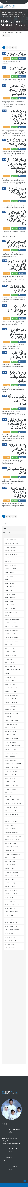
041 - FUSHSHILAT (10, 684)
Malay (22, 14)
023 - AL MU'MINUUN (11, 619)
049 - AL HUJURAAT (11, 713)
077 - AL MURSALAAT (11, 814)
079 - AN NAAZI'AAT (11, 821)
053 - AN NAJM (9, 727)
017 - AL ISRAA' (9, 597)
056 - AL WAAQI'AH (11, 738)
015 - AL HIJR (9, 590)
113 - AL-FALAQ (9, 944)
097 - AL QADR (9, 886)
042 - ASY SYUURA (11, 688)
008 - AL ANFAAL (10, 565)
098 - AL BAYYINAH (11, 890)
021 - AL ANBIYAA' (10, 612)
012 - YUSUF (9, 579)
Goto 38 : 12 (15, 318)
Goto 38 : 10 (15, 273)
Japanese (16, 14)
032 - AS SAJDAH (10, 652)
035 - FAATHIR (9, 662)
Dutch (9, 12)
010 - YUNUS (9, 572)
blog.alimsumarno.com (9, 1141)
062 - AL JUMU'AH (10, 760)
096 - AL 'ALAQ (9, 883)
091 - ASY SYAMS (10, 865)
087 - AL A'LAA (9, 850)
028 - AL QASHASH (11, 637)
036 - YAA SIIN (9, 666)
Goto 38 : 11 (15, 294)
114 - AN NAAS (9, 948)
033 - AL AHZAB (10, 655)
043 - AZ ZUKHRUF (11, 691)
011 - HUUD (8, 576)
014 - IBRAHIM (9, 587)
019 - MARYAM (9, 605)
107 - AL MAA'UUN (10, 922)
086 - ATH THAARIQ (11, 847)
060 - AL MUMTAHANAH (12, 753)
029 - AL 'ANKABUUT (11, 641)
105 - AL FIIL (8, 915)
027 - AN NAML (9, 634)
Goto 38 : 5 (15, 148)
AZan (6, 1)
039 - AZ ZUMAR (10, 677)
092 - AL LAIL (9, 868)
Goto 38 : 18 (15, 457)
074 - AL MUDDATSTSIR (12, 803)
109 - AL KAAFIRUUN (11, 930)
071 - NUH (8, 792)
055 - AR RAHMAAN (11, 735)
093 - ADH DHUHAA (11, 872)
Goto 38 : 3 (15, 98)
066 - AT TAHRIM (10, 774)
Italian (11, 14)
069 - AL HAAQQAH (11, 785)
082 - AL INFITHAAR (11, 832)
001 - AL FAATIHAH (11, 540)
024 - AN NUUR (10, 623)
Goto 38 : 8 (15, 228)
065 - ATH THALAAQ (11, 771)
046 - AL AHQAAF (10, 702)
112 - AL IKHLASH (10, 940)
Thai (23, 16)
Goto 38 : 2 (15, 76)
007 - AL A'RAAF (10, 561)
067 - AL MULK (9, 778)
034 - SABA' (8, 659)
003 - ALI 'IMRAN (10, 547)
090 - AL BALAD (10, 861)
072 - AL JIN (9, 796)
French (14, 12)
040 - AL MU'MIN (10, 681)
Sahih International (7, 16)
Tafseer (6, 58)
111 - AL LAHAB (9, 937)
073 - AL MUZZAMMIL (11, 800)
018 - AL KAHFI (9, 601)
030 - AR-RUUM (10, 644)
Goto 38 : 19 (15, 477)
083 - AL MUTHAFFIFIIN (12, 836)
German (19, 12)
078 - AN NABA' (10, 818)
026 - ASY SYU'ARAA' (11, 630)
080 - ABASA (9, 825)
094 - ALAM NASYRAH (11, 875)
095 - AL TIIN (9, 879)
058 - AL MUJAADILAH (12, 746)
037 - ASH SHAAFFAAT (12, 670)
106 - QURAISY (9, 919)
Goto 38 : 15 (15, 385)
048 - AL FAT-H (9, 709)
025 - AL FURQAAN (11, 626)
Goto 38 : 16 (15, 408)
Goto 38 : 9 (15, 250)
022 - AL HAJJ (9, 615)
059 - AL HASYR (10, 749)
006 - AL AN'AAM (10, 558)
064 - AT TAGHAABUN (12, 767)
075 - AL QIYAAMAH (11, 807)
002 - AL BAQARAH (11, 543)
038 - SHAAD (9, 673)
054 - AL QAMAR (10, 731)
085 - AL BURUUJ (10, 843)
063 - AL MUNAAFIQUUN (12, 764)
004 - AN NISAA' (10, 550)
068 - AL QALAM (10, 782)
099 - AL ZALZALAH (11, 894)
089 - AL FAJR (9, 857)
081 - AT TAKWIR (10, 829)
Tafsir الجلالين (17, 16)
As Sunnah (6, 1161)
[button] (24, 144)
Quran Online (7, 1157)
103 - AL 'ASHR (9, 908)
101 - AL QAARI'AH (10, 901)
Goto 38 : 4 (15, 127)
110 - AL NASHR (9, 933)
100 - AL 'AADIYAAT (11, 897)
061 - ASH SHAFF (10, 756)
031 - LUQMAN (9, 648)
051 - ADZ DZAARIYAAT (12, 720)
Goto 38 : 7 (15, 201)
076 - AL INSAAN (10, 811)
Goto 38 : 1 (15, 58)
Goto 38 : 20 (15, 500)
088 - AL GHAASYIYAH (12, 854)
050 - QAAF (8, 717)
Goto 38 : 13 (15, 342)
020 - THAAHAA (10, 608)
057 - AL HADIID (10, 742)
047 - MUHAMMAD (11, 706)
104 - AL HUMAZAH (11, 912)
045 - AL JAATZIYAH (11, 699)
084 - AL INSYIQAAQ (11, 839)
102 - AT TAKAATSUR (11, 904)
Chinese (3, 12)
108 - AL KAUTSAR (10, 926)
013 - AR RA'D (9, 583)
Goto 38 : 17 (15, 432)
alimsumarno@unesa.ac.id (10, 1138)
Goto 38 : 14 (15, 361)
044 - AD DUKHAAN (11, 695)
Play (21, 58)
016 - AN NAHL (9, 594)
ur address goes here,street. (10, 1143)
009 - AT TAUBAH (10, 569)
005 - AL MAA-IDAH (11, 554)
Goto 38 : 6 (15, 176)
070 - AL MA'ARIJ (10, 789)
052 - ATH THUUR (10, 724)
